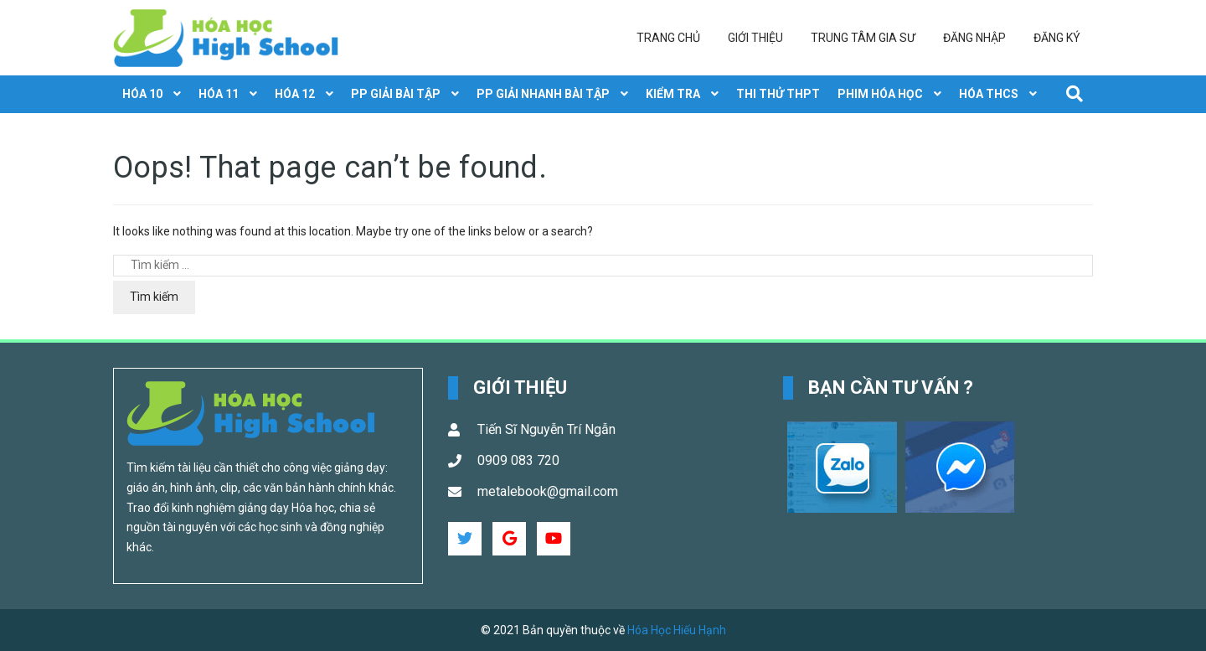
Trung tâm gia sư (863, 37)
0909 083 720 (518, 460)
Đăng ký (1056, 37)
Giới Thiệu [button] (520, 387)
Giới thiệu (755, 37)
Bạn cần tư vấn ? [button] (891, 387)
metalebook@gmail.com (547, 491)
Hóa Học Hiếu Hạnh (676, 630)
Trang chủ (668, 37)
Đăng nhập (974, 37)
